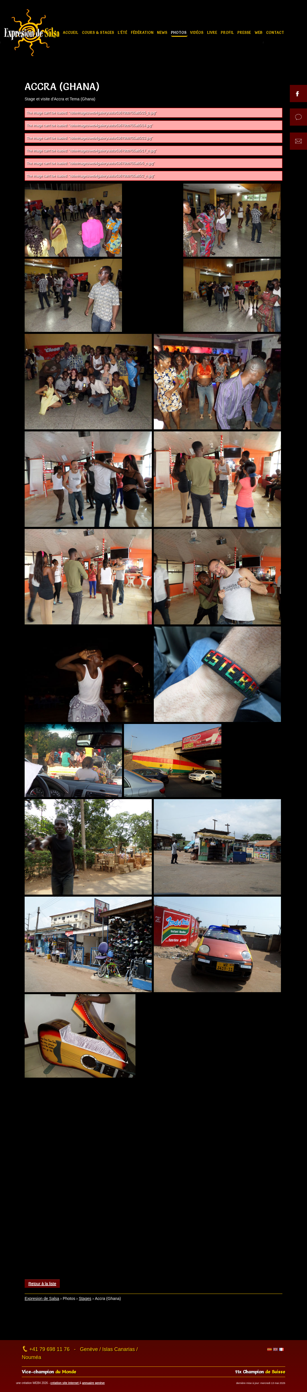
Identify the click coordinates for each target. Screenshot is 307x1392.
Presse (244, 32)
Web (259, 32)
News (162, 32)
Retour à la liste (42, 1283)
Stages (85, 1298)
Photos (179, 32)
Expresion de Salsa (42, 1298)
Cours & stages (98, 32)
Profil (228, 32)
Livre (212, 32)
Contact (275, 32)
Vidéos (197, 32)
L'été (123, 32)
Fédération (143, 32)
